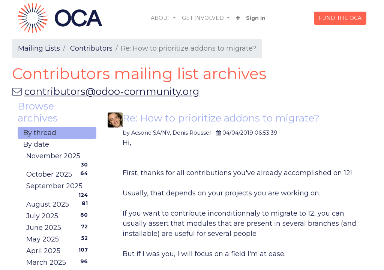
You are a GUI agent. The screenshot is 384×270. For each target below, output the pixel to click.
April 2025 (58, 250)
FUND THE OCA (340, 18)
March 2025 (58, 262)
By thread (39, 133)
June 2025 (58, 227)
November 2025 (58, 157)
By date (36, 144)
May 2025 (58, 238)
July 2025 (58, 215)
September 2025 (58, 187)
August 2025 (58, 204)
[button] (238, 18)
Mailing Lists (39, 48)
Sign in (256, 18)
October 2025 (58, 174)
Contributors (91, 48)
